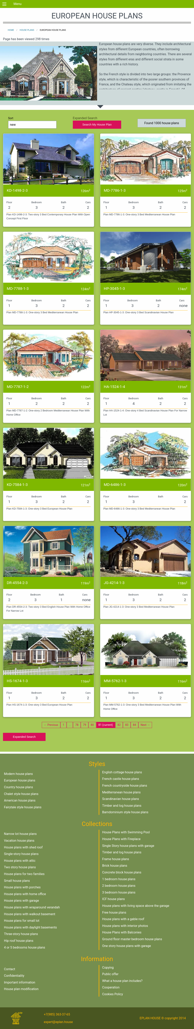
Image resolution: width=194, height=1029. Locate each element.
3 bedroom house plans (119, 892)
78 (76, 724)
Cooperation (111, 987)
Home (11, 30)
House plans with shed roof (23, 847)
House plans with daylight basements (30, 927)
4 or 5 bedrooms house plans (24, 947)
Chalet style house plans (21, 794)
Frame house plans (115, 859)
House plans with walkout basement (29, 914)
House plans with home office (25, 894)
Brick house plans (114, 865)
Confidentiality (14, 976)
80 (92, 724)
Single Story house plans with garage (128, 846)
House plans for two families (24, 874)
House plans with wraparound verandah (32, 907)
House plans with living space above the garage (135, 906)
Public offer (110, 974)
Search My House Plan (97, 124)
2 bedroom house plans (119, 886)
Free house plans (114, 912)
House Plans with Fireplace (121, 839)
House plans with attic (19, 861)
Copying (108, 967)
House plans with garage (21, 900)
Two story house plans (20, 867)
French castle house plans (120, 779)
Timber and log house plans (121, 806)
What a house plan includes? (122, 981)
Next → (145, 724)
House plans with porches (22, 887)
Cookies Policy (112, 994)
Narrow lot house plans (20, 834)
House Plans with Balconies (121, 932)
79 (84, 724)
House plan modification (21, 989)
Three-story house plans (21, 934)
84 (134, 724)
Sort (32, 123)
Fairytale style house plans (22, 807)
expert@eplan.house (58, 1022)
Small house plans (17, 881)
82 (119, 724)
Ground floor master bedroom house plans (132, 939)
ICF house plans (113, 899)
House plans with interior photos (125, 926)
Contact (9, 969)
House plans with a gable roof (123, 919)
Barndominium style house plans (125, 812)
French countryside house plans (124, 785)
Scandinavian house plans (120, 799)
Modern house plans (18, 774)
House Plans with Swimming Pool (126, 832)
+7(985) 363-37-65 (57, 1014)
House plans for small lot (21, 921)
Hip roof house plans (18, 941)
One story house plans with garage (126, 946)
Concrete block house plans (121, 872)
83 (126, 724)
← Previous (51, 724)
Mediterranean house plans (121, 792)
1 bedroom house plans (119, 879)
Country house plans (18, 787)
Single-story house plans (21, 854)
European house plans (19, 780)
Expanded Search (24, 736)
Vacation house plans (19, 840)
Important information (19, 982)
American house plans (19, 800)
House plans (27, 30)
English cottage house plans (122, 772)
